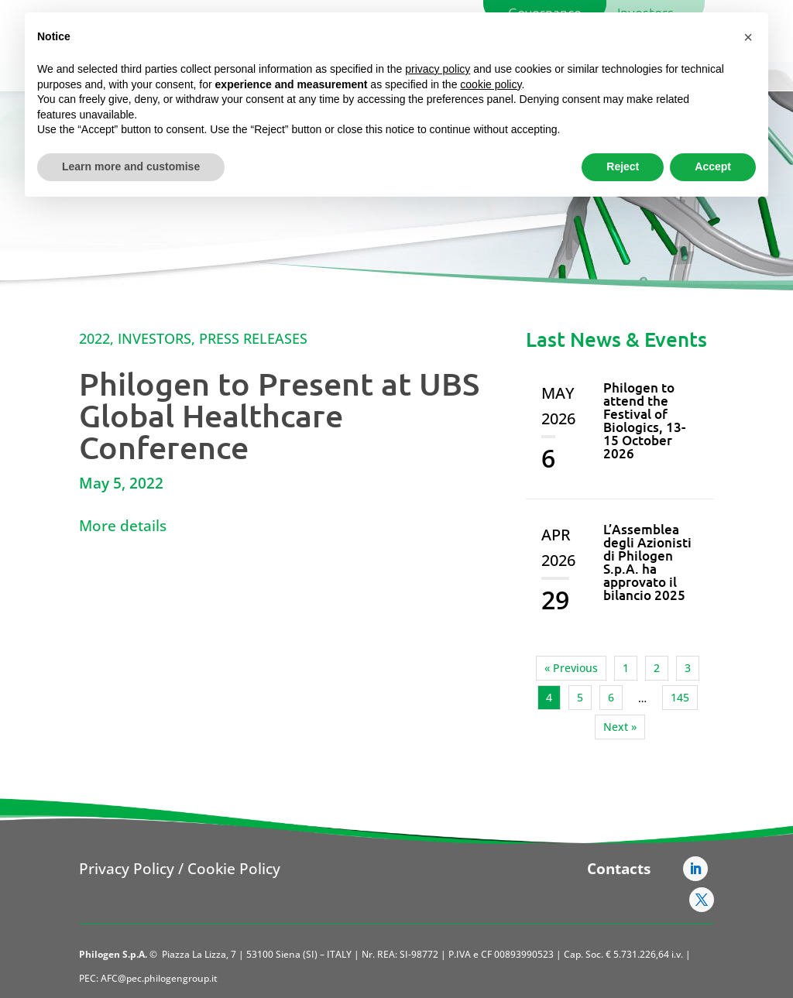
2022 (94, 338)
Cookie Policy (233, 869)
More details (122, 526)
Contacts (619, 869)
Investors (154, 338)
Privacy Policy (126, 869)
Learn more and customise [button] (131, 166)
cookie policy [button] (490, 84)
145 (680, 697)
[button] (748, 37)
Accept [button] (713, 166)
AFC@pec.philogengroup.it (159, 978)
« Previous (571, 667)
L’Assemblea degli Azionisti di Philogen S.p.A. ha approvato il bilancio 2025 (647, 562)
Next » (620, 726)
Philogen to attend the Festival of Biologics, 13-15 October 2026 (644, 420)
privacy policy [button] (437, 69)
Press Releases (253, 338)
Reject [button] (622, 166)
